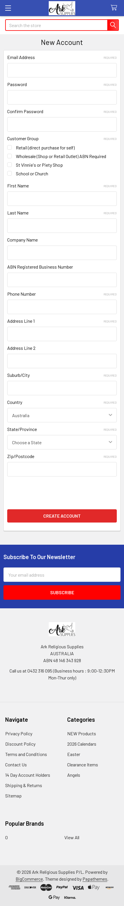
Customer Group (62, 138)
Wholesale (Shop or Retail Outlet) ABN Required (61, 156)
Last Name (62, 212)
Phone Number (62, 294)
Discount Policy (20, 744)
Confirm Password (62, 111)
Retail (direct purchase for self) (45, 147)
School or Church (32, 173)
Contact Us (16, 764)
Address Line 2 (21, 348)
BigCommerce (29, 879)
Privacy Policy (18, 733)
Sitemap (13, 795)
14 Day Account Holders (27, 775)
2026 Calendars (81, 744)
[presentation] (51, 491)
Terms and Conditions (26, 754)
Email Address (62, 57)
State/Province (62, 429)
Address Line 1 (62, 321)
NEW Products (81, 733)
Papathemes (94, 879)
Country (62, 402)
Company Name (22, 239)
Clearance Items (82, 764)
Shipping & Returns (23, 785)
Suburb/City (62, 375)
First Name (62, 185)
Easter (73, 754)
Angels (73, 775)
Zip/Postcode (62, 456)
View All (71, 837)
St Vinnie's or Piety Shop (39, 165)
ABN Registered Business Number (40, 266)
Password (62, 84)
